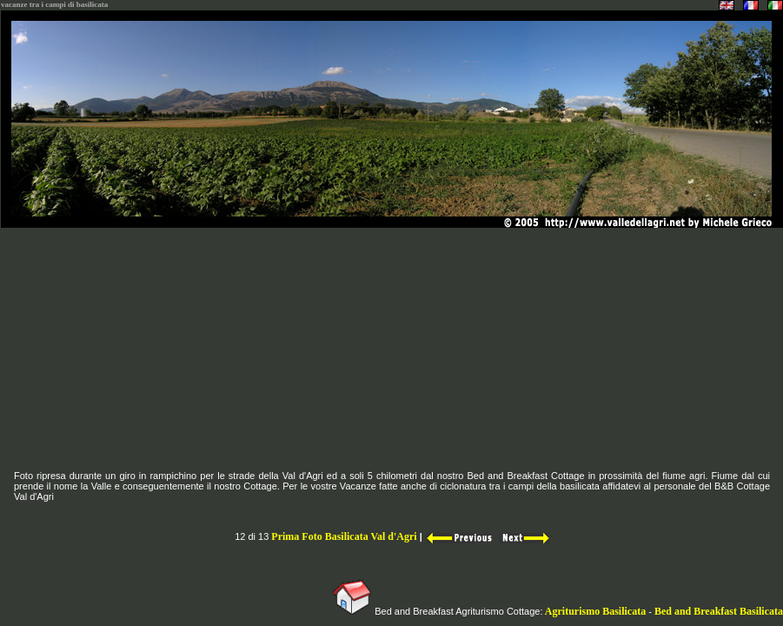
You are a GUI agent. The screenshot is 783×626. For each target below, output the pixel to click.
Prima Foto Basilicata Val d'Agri (343, 536)
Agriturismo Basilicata (595, 611)
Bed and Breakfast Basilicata (718, 611)
